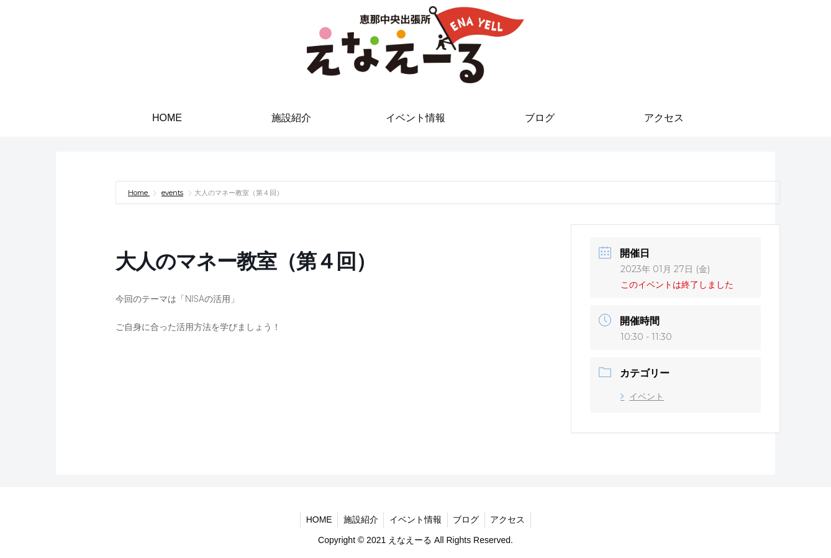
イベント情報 (415, 519)
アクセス (511, 519)
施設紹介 (359, 519)
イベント (642, 396)
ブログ (468, 519)
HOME (315, 519)
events (172, 192)
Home (139, 192)
